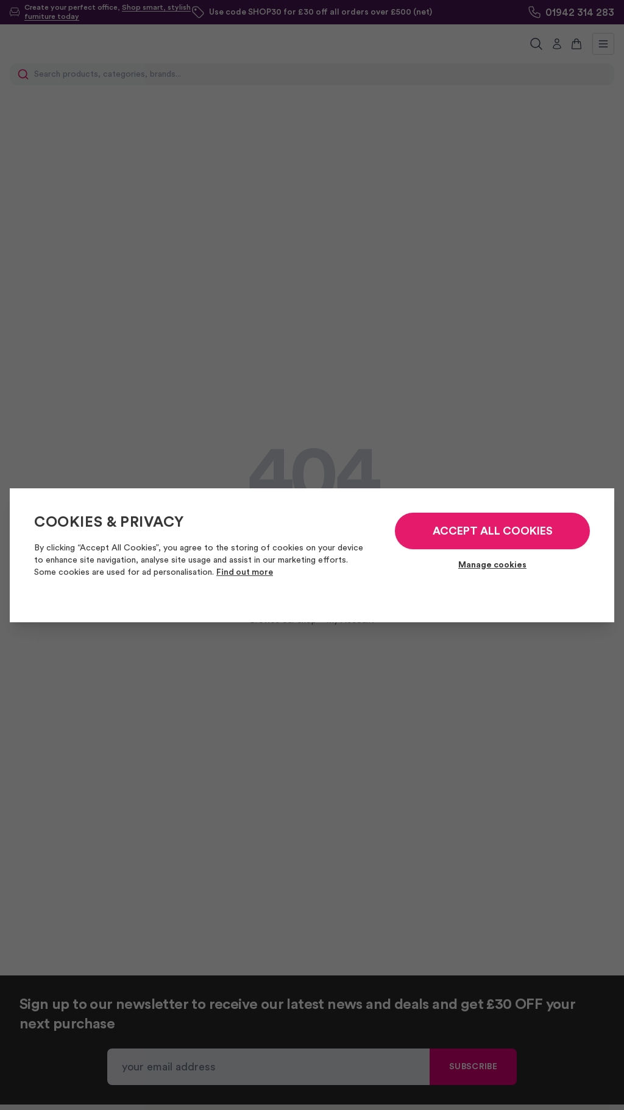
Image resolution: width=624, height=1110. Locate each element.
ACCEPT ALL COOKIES (493, 530)
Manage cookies (492, 565)
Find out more (244, 572)
